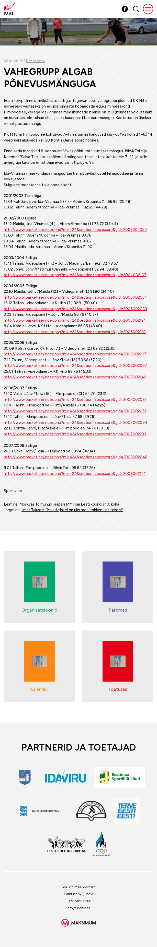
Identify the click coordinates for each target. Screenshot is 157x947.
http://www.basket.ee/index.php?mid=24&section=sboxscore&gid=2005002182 (75, 332)
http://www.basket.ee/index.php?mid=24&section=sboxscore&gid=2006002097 (75, 365)
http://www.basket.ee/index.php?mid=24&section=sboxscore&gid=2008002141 (74, 473)
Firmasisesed (35, 61)
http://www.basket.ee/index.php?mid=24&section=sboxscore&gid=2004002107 (75, 275)
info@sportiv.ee (78, 908)
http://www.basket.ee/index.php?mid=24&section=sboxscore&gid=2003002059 (75, 229)
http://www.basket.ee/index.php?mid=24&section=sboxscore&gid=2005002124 (75, 320)
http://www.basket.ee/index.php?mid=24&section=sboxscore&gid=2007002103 (75, 434)
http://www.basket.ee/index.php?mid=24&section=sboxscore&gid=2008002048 (75, 457)
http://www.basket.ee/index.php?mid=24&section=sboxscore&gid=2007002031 (75, 411)
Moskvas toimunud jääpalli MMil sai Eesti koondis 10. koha (69, 504)
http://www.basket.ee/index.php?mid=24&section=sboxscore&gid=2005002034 (75, 297)
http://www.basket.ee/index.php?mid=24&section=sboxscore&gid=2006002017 (75, 354)
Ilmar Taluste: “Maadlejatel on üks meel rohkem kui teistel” (72, 510)
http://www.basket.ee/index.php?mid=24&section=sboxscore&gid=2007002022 (75, 399)
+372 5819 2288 (78, 901)
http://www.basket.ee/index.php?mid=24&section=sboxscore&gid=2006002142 (75, 377)
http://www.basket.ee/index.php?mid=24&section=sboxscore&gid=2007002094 (75, 422)
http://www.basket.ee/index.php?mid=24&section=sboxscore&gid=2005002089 (75, 309)
